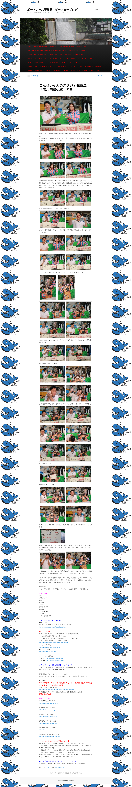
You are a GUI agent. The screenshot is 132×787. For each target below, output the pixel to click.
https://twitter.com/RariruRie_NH (49, 703)
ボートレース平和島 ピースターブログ (52, 9)
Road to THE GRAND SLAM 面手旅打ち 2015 (72, 46)
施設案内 (30, 70)
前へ (98, 76)
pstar (56, 767)
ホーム (29, 46)
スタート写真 (53, 54)
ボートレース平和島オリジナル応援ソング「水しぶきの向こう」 (63, 62)
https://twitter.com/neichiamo (48, 730)
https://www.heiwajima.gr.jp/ (55, 658)
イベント (47, 767)
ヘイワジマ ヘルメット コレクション (37, 58)
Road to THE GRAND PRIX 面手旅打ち (45, 46)
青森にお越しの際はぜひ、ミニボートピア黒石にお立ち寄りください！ (82, 70)
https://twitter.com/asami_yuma (48, 710)
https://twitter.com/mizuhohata (48, 716)
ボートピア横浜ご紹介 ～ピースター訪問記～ (62, 58)
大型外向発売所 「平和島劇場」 (93, 66)
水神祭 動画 (38, 70)
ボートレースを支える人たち (86, 58)
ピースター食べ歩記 (65, 54)
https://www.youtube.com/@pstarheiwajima (52, 627)
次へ (103, 76)
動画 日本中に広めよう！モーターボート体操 (70, 66)
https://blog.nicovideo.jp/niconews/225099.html (53, 642)
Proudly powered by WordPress (66, 780)
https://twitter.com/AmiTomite (48, 723)
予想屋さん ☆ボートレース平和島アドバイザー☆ (41, 66)
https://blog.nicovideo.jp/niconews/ (49, 647)
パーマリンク (61, 767)
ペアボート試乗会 (78, 54)
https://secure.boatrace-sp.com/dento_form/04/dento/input (57, 689)
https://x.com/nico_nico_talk (47, 651)
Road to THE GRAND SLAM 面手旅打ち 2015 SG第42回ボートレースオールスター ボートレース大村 (56, 50)
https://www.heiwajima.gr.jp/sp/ (56, 660)
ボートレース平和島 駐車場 (35, 62)
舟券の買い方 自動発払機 (52, 70)
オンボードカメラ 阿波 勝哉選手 (37, 54)
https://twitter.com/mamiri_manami (49, 736)
